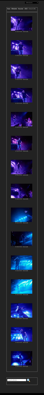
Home (8, 9)
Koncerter (20, 9)
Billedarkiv (14, 9)
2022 (26, 9)
